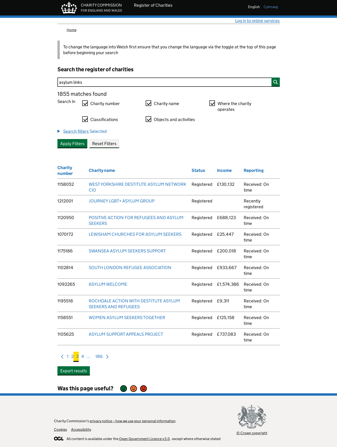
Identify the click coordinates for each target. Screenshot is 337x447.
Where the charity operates (234, 106)
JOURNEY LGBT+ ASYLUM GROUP (121, 201)
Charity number (105, 103)
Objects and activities (174, 119)
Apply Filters (72, 143)
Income (224, 170)
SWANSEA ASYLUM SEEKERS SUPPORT (127, 251)
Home (71, 30)
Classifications (104, 119)
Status (198, 170)
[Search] (168, 82)
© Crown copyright (251, 433)
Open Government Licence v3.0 (144, 439)
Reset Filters (104, 143)
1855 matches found (82, 93)
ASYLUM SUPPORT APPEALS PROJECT (126, 334)
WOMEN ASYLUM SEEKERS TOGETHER (127, 317)
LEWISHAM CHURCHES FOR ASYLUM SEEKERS (135, 234)
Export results (73, 370)
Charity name (166, 103)
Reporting (254, 170)
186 (99, 357)
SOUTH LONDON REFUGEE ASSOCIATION (130, 267)
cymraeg (271, 7)
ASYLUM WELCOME (108, 284)
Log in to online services (257, 20)
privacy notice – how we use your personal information (133, 421)
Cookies (60, 429)
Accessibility (81, 429)
